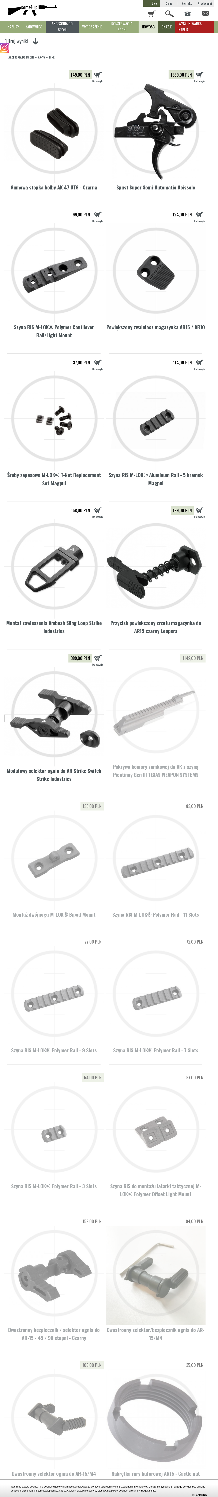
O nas (169, 3)
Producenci (205, 3)
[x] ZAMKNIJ (199, 1494)
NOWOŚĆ (148, 26)
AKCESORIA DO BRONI (62, 26)
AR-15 (41, 57)
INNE (51, 57)
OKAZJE (166, 26)
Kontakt (187, 3)
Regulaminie (148, 1490)
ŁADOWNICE (34, 26)
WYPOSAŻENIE (92, 26)
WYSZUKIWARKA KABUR (190, 26)
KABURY (13, 26)
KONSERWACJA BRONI (121, 26)
